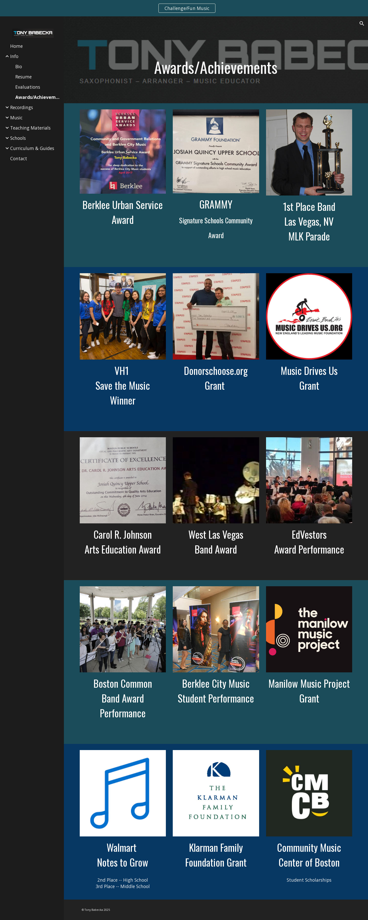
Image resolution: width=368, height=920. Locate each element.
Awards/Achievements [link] (38, 97)
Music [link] (16, 117)
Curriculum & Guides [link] (32, 148)
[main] (216, 67)
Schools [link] (18, 138)
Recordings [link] (21, 107)
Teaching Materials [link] (30, 128)
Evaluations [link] (27, 87)
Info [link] (14, 56)
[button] (362, 23)
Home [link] (16, 46)
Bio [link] (18, 66)
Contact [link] (18, 158)
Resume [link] (23, 77)
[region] (184, 8)
